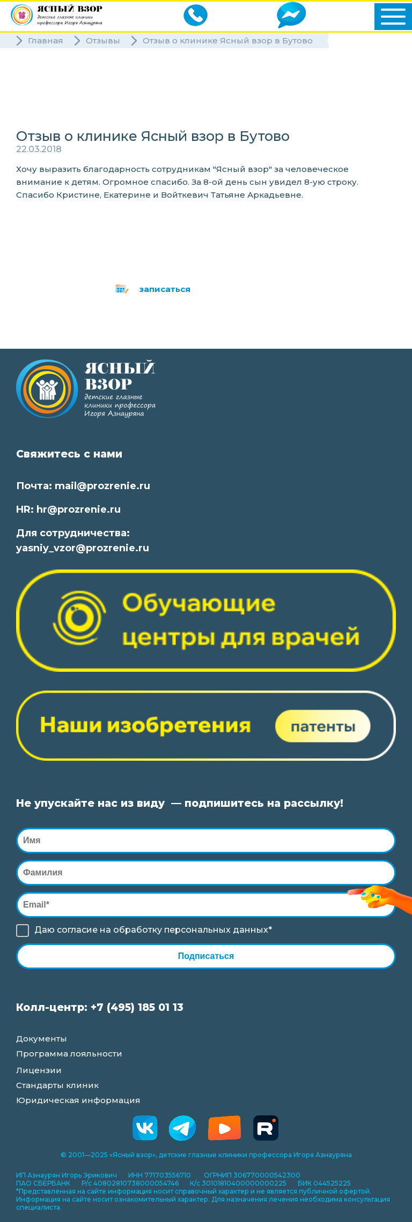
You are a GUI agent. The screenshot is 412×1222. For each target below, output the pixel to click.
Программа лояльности (69, 1053)
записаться (164, 289)
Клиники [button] (49, 84)
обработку (137, 930)
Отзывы (103, 40)
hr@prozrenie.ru (78, 509)
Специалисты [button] (49, 102)
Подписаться (206, 956)
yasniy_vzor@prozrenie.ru (82, 548)
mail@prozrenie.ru (102, 486)
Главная (45, 40)
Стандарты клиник (57, 1085)
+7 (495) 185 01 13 (137, 1007)
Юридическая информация (78, 1100)
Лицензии (39, 1070)
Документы (41, 1038)
